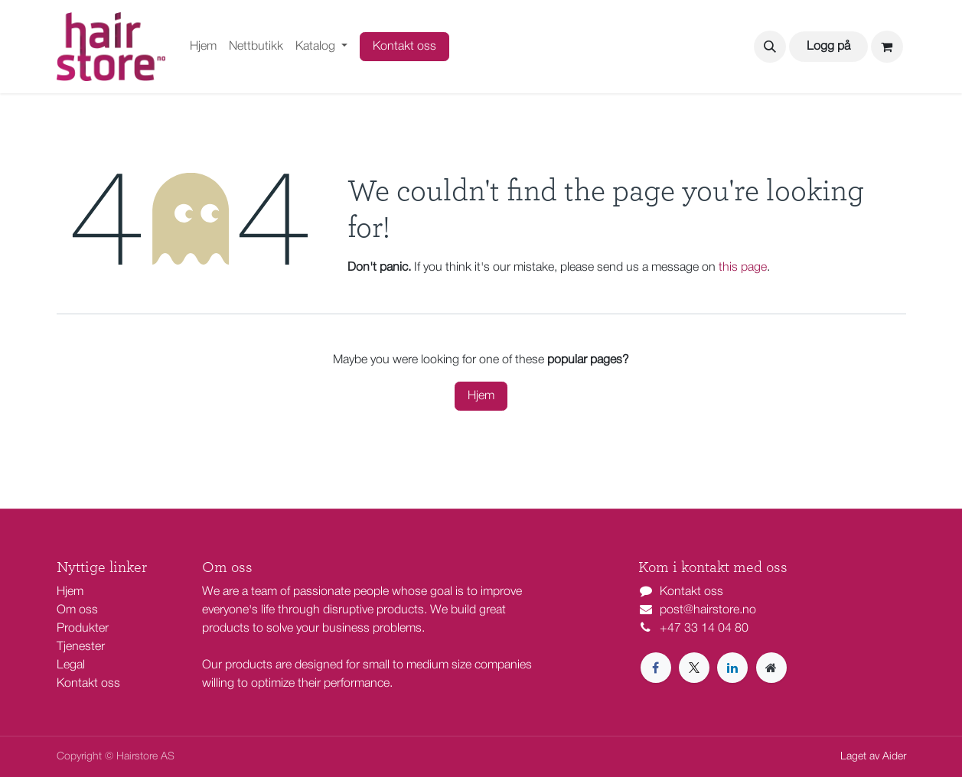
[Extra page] (771, 667)
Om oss (77, 610)
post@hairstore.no (708, 610)
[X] (694, 667)
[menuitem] (203, 46)
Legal (71, 665)
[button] (770, 47)
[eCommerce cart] (887, 47)
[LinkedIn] (732, 667)
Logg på (828, 46)
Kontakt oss (404, 46)
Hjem (481, 396)
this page (743, 267)
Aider (894, 757)
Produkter (83, 628)
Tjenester (81, 647)
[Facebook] (656, 667)
